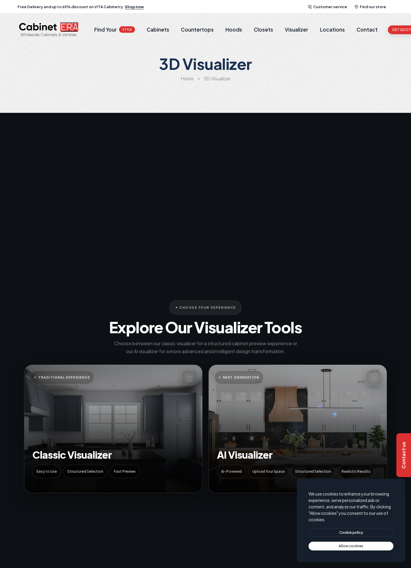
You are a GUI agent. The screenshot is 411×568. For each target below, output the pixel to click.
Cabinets (158, 29)
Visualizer (296, 29)
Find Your (114, 29)
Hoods (233, 29)
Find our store (370, 6)
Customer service (327, 6)
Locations (332, 29)
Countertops (197, 29)
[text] (351, 546)
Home (187, 78)
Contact (367, 29)
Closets (263, 29)
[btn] (351, 533)
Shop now (134, 6)
